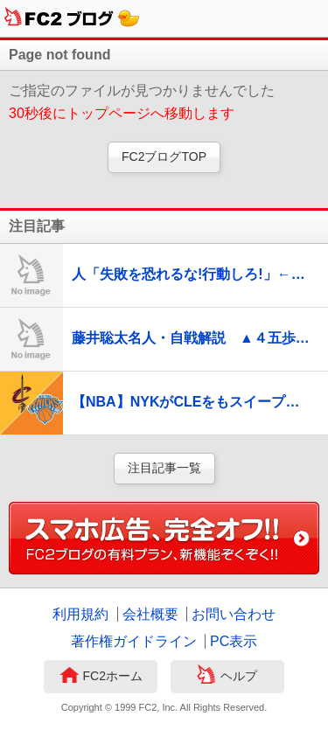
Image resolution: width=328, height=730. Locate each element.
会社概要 (150, 614)
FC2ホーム (101, 676)
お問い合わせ (234, 614)
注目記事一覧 (164, 468)
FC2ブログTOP (164, 156)
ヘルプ (227, 676)
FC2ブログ (72, 18)
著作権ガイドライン (134, 641)
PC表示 (233, 641)
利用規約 (80, 614)
